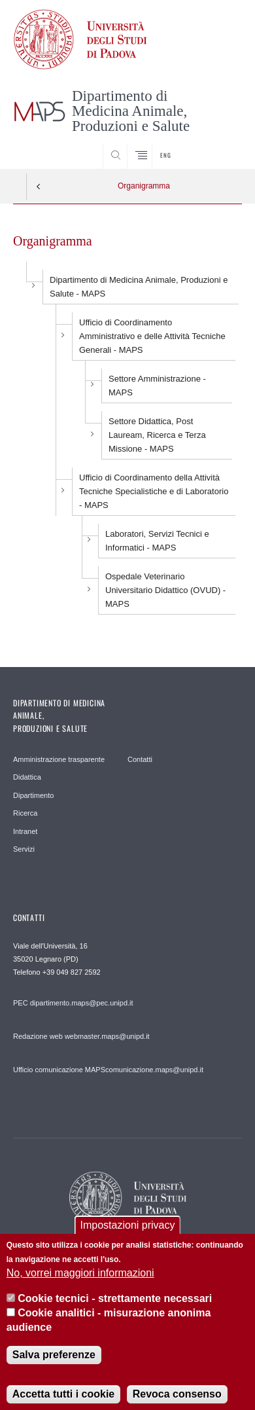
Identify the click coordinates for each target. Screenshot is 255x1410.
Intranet (25, 831)
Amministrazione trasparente (59, 759)
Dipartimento (33, 795)
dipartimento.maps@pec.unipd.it (81, 1003)
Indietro (39, 187)
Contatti (140, 759)
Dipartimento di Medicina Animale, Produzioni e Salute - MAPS (139, 286)
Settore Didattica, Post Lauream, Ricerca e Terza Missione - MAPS (157, 435)
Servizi (24, 849)
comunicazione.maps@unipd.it (154, 1070)
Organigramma (144, 185)
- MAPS (157, 540)
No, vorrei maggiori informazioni (80, 1282)
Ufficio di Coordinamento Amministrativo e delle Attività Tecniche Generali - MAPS (152, 336)
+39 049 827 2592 (71, 972)
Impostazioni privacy (127, 1234)
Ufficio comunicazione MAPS (59, 1070)
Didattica (27, 777)
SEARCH (219, 144)
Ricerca (25, 813)
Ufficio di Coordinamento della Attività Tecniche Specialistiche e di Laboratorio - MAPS (153, 491)
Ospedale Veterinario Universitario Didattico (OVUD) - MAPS (165, 590)
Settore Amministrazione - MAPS (157, 385)
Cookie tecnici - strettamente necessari (115, 1308)
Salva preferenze (53, 1364)
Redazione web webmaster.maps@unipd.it (81, 1036)
